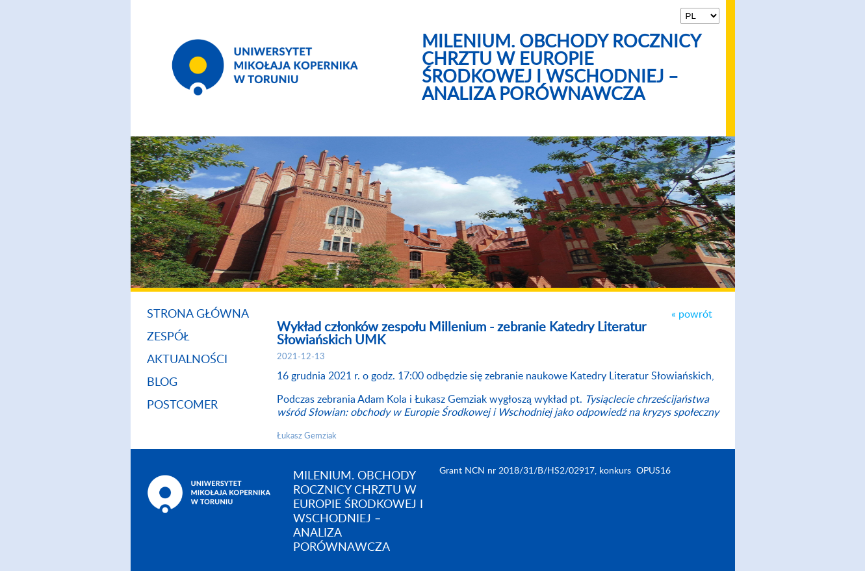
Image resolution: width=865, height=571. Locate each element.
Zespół (168, 337)
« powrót (691, 314)
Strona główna (198, 314)
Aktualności (187, 360)
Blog (162, 382)
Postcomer (182, 405)
